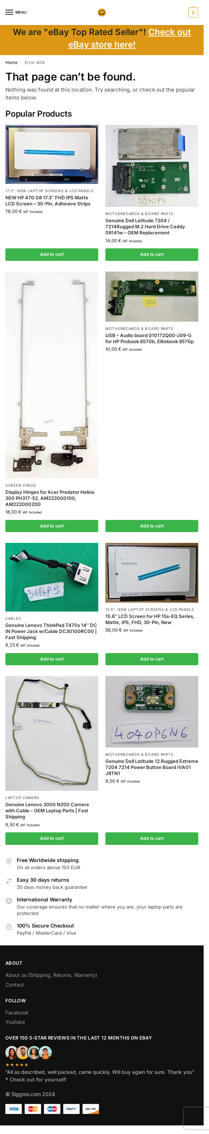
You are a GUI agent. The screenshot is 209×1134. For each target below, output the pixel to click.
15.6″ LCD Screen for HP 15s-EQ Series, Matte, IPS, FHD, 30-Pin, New (149, 619)
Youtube (15, 1022)
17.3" (10, 191)
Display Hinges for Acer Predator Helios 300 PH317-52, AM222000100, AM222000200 (49, 498)
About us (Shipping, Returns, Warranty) (51, 975)
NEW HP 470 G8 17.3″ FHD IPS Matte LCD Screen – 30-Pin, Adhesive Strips (47, 200)
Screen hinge (20, 485)
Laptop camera (22, 797)
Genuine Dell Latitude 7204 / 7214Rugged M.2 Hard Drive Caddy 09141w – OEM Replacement (145, 226)
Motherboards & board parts (139, 213)
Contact (14, 985)
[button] (192, 13)
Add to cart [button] (52, 254)
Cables (13, 618)
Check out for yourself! (38, 1079)
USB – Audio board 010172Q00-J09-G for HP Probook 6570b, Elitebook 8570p (149, 338)
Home (11, 62)
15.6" (110, 609)
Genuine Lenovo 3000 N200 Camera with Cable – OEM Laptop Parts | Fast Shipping (47, 810)
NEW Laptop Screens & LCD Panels (55, 191)
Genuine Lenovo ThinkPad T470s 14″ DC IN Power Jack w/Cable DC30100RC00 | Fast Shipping (51, 631)
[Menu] (16, 12)
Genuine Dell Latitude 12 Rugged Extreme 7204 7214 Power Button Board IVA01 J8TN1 (151, 767)
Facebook (17, 1012)
